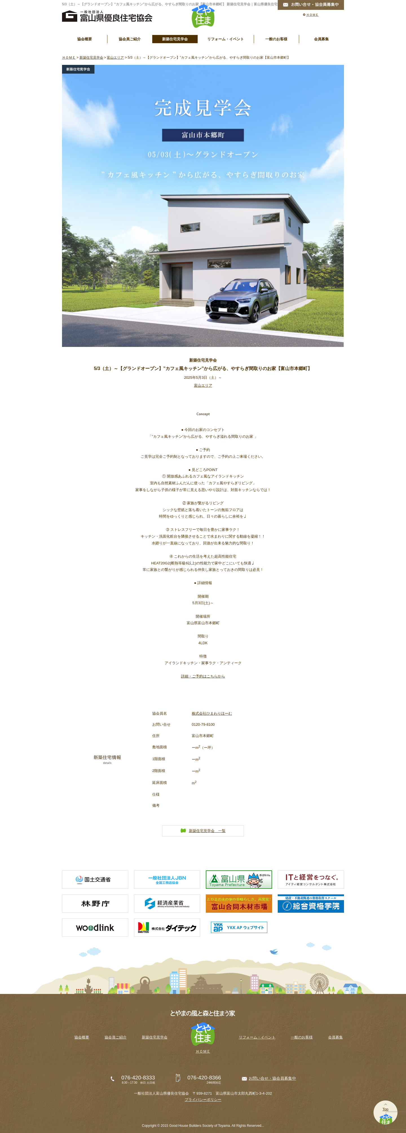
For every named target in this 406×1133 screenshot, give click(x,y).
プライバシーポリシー (203, 1099)
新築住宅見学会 (175, 39)
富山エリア (115, 58)
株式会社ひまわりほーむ (212, 713)
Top (385, 1109)
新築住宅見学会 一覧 (207, 831)
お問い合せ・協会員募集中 (272, 1078)
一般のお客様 (276, 39)
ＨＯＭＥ (312, 14)
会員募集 (321, 39)
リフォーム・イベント (225, 39)
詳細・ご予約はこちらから (203, 676)
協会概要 (84, 39)
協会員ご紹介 (130, 39)
